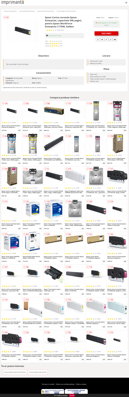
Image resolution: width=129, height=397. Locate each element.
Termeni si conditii (48, 384)
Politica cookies (81, 384)
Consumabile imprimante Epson (66, 11)
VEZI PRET (106, 33)
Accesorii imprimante (10, 11)
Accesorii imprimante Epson (45, 11)
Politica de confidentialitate (65, 384)
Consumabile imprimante (27, 11)
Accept (72, 395)
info (19, 130)
